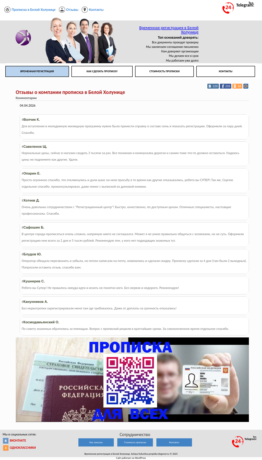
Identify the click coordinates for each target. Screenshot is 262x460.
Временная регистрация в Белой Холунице (169, 30)
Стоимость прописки (164, 71)
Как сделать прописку (102, 71)
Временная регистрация (37, 71)
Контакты (225, 71)
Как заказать (96, 442)
